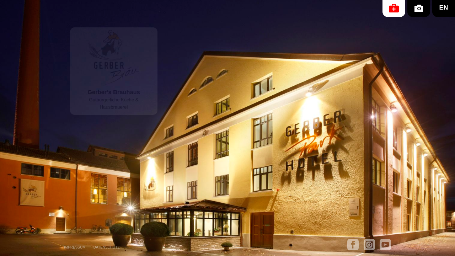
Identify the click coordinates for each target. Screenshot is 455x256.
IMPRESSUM (75, 247)
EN (443, 7)
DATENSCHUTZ (106, 247)
